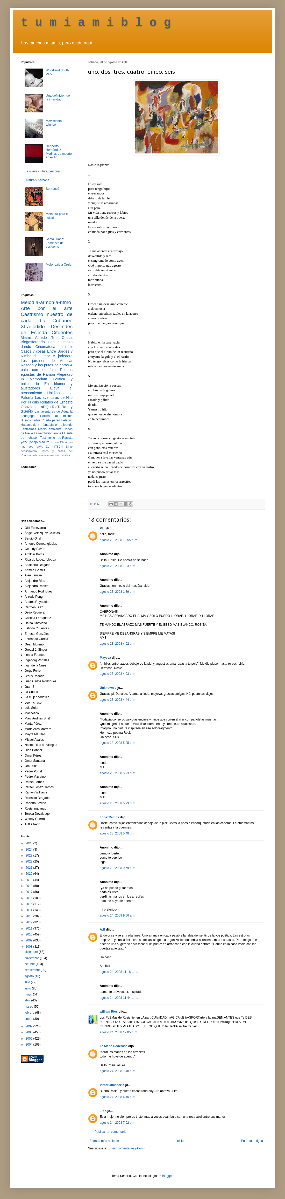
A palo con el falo (47, 367)
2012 (29, 922)
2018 (29, 886)
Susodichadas (30, 420)
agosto (29, 976)
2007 (29, 1026)
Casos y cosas (33, 351)
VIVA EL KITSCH (50, 446)
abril (27, 1000)
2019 (29, 880)
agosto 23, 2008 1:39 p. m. (118, 592)
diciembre (31, 952)
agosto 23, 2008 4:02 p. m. (118, 643)
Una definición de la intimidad (58, 97)
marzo (29, 1006)
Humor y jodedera (56, 356)
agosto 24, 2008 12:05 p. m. (119, 1032)
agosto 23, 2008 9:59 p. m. (118, 868)
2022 (29, 861)
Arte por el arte (47, 308)
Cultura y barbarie (37, 180)
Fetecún (67, 420)
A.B (102, 929)
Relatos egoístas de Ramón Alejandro (47, 372)
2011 (29, 928)
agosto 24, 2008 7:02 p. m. (118, 1122)
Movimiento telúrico (54, 122)
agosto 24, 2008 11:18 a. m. (119, 972)
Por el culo (30, 402)
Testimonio (47, 438)
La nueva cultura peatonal (42, 171)
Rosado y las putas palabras (45, 365)
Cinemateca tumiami (54, 347)
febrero (29, 1012)
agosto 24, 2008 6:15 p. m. (118, 1097)
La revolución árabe (47, 433)
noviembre (32, 958)
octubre (29, 964)
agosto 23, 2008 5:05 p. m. (118, 743)
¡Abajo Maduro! (39, 442)
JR (102, 1111)
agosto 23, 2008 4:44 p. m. (118, 700)
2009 (29, 940)
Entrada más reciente (104, 1141)
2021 (29, 868)
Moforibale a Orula (59, 264)
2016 (29, 898)
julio (27, 982)
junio (28, 988)
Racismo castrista (60, 455)
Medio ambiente (49, 429)
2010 (29, 934)
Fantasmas (28, 429)
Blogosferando (33, 342)
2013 (29, 916)
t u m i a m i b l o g (96, 23)
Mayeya (105, 657)
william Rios (109, 1011)
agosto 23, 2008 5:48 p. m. (118, 833)
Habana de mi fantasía (37, 425)
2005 (29, 1038)
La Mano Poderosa (113, 1046)
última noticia (41, 455)
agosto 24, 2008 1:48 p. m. (118, 1071)
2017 (29, 892)
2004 (29, 1044)
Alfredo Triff (46, 337)
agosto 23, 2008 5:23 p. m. (118, 773)
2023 (29, 855)
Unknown (107, 688)
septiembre (32, 970)
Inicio (180, 1141)
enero (28, 1019)
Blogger (167, 1176)
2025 (29, 843)
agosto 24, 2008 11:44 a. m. (119, 998)
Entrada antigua (252, 1141)
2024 (29, 849)
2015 (29, 904)
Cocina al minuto (56, 416)
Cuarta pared (50, 420)
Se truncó (52, 189)
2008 (29, 946)
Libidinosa (55, 393)
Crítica (67, 337)
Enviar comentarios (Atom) (126, 1148)
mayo (28, 994)
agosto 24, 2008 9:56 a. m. (118, 915)
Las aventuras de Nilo (54, 397)
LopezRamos (109, 817)
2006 (29, 1032)
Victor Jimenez (111, 1085)
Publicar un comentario (110, 1132)
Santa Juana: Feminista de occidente (55, 242)
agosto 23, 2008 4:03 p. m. (118, 674)
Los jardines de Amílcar (47, 361)
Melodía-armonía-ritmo (46, 302)
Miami (26, 337)
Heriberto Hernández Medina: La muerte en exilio (59, 151)
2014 (29, 910)
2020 (29, 873)
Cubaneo (62, 320)
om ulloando (64, 425)
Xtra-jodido (33, 326)
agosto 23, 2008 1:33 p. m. (118, 566)
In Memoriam (34, 379)
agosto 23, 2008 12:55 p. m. (119, 540)
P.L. (102, 528)
